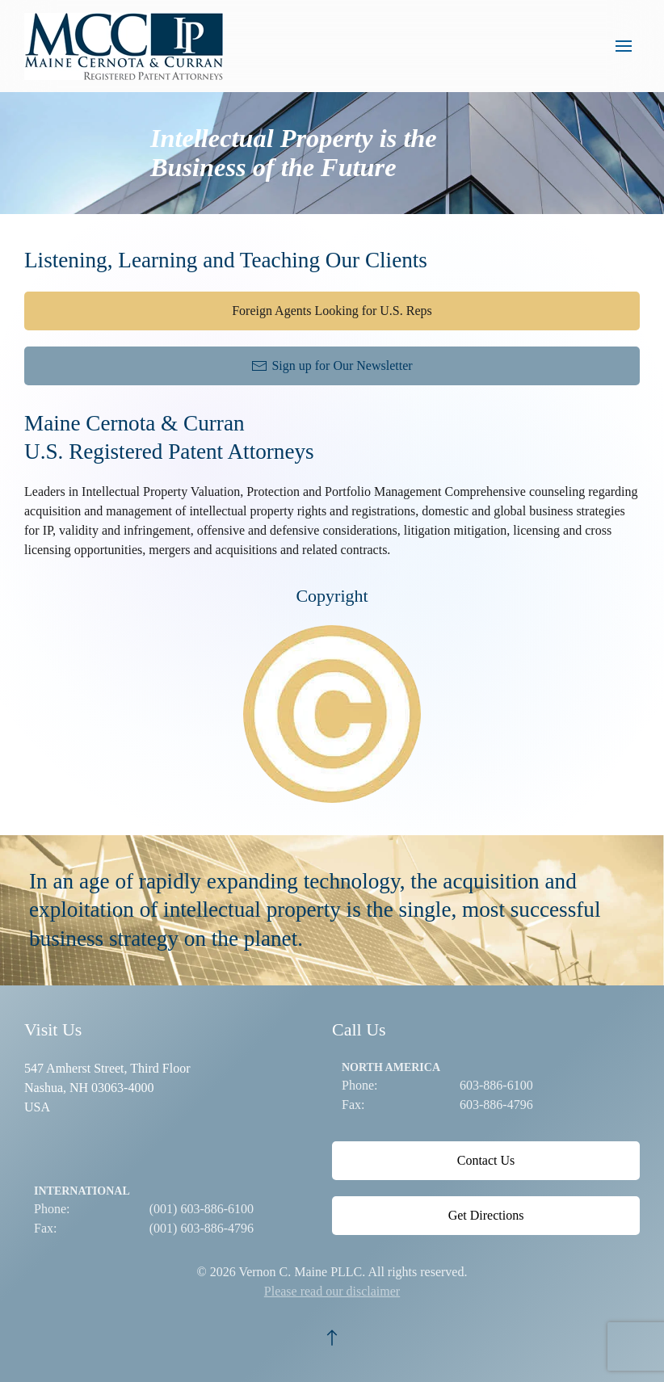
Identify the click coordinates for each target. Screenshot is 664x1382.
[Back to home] (127, 46)
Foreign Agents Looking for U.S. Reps (332, 310)
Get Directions (486, 1215)
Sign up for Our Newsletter (331, 366)
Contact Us (486, 1160)
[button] (623, 46)
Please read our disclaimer (332, 1291)
